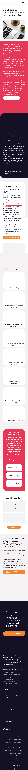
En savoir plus (14, 527)
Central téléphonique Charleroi (13, 742)
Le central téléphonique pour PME (11, 674)
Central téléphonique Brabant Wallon (13, 750)
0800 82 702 (9, 721)
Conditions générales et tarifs (14, 763)
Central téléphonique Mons (13, 736)
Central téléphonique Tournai (13, 745)
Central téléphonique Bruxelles (13, 734)
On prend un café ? (11, 98)
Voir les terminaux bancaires (11, 571)
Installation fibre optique (9, 681)
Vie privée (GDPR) (11, 765)
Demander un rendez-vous (12, 633)
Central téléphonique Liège (13, 747)
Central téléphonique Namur (13, 739)
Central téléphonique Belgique (13, 753)
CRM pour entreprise (8, 679)
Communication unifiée (8, 672)
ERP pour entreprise (8, 677)
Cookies (19, 765)
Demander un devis (12, 237)
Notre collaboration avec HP (13, 172)
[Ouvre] (23, 2)
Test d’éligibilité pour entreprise (11, 683)
